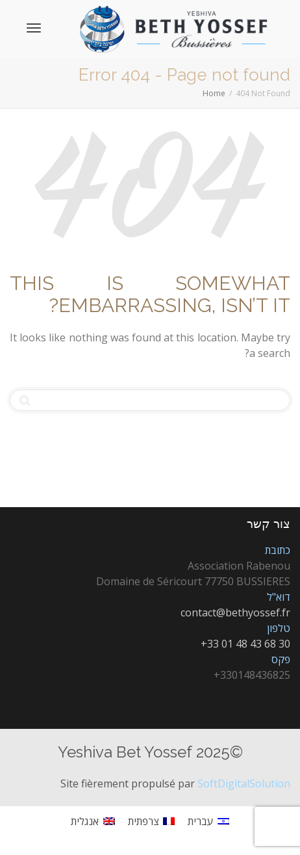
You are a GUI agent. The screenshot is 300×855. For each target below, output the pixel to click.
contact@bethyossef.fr (235, 612)
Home (214, 93)
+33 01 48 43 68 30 (245, 644)
